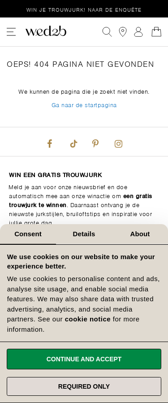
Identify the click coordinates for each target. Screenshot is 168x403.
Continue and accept (84, 359)
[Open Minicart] (156, 31)
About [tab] (140, 234)
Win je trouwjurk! (84, 9)
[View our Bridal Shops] (122, 31)
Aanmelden (138, 32)
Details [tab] (84, 234)
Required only (84, 386)
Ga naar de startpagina (84, 104)
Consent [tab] (28, 234)
